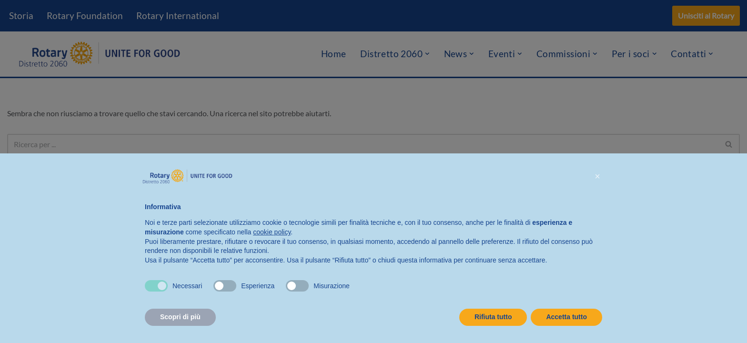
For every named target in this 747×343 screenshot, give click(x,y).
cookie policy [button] (272, 232)
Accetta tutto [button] (566, 317)
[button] (597, 176)
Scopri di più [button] (180, 317)
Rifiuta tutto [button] (493, 317)
